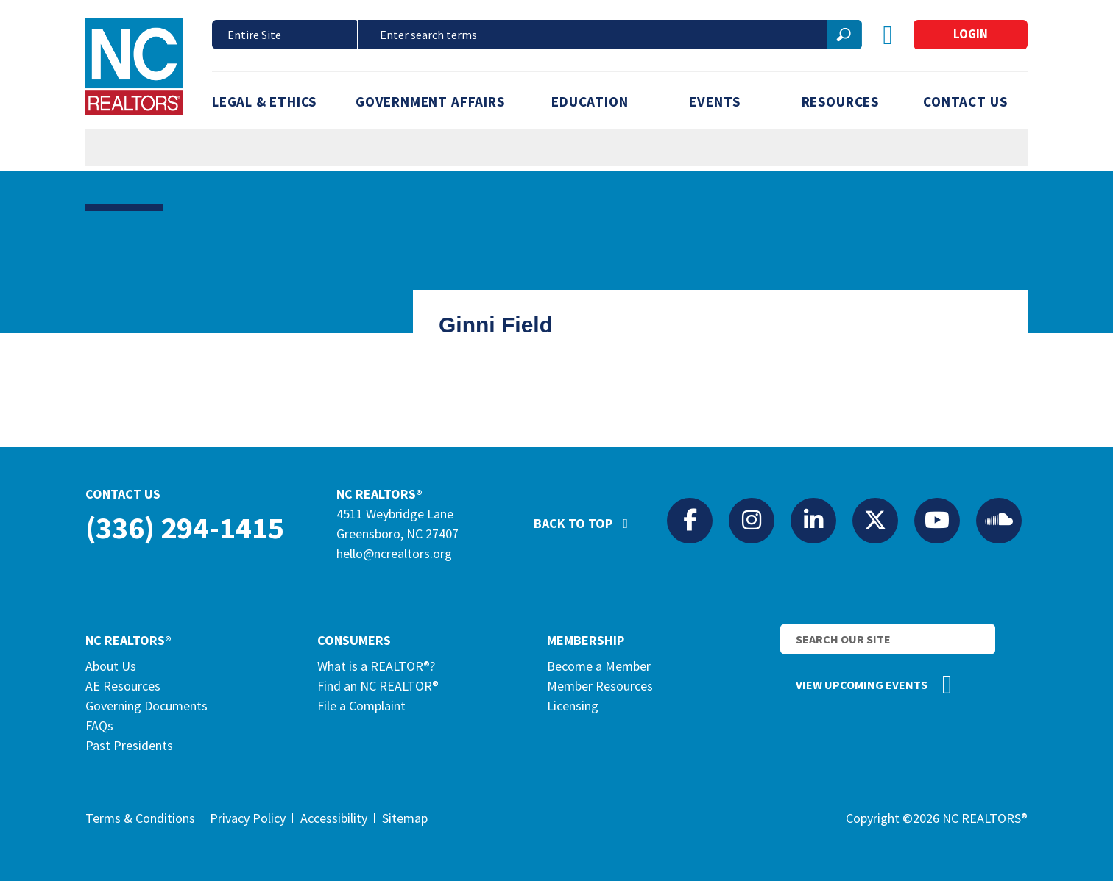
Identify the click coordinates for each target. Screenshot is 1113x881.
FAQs (99, 725)
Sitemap (405, 818)
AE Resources (122, 685)
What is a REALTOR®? (376, 665)
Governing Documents (146, 705)
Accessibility (333, 818)
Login (970, 34)
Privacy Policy (248, 818)
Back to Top (588, 517)
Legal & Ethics (264, 101)
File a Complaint (361, 705)
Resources (840, 101)
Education (589, 101)
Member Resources (600, 685)
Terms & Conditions (140, 818)
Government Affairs (430, 101)
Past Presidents (129, 745)
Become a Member (599, 665)
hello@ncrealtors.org (394, 553)
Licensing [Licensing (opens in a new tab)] (572, 705)
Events (715, 101)
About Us (110, 665)
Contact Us (965, 101)
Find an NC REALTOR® (378, 685)
